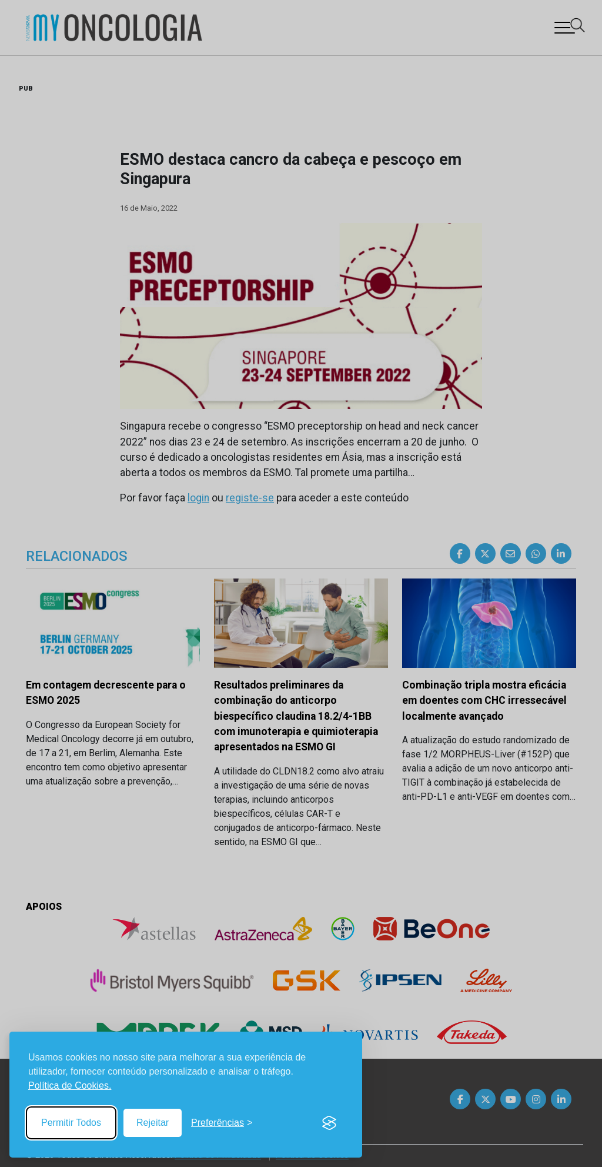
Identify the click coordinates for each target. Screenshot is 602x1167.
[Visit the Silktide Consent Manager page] (329, 1123)
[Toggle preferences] (221, 1123)
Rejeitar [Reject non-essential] (152, 1123)
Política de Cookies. (69, 1085)
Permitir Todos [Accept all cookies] (71, 1123)
